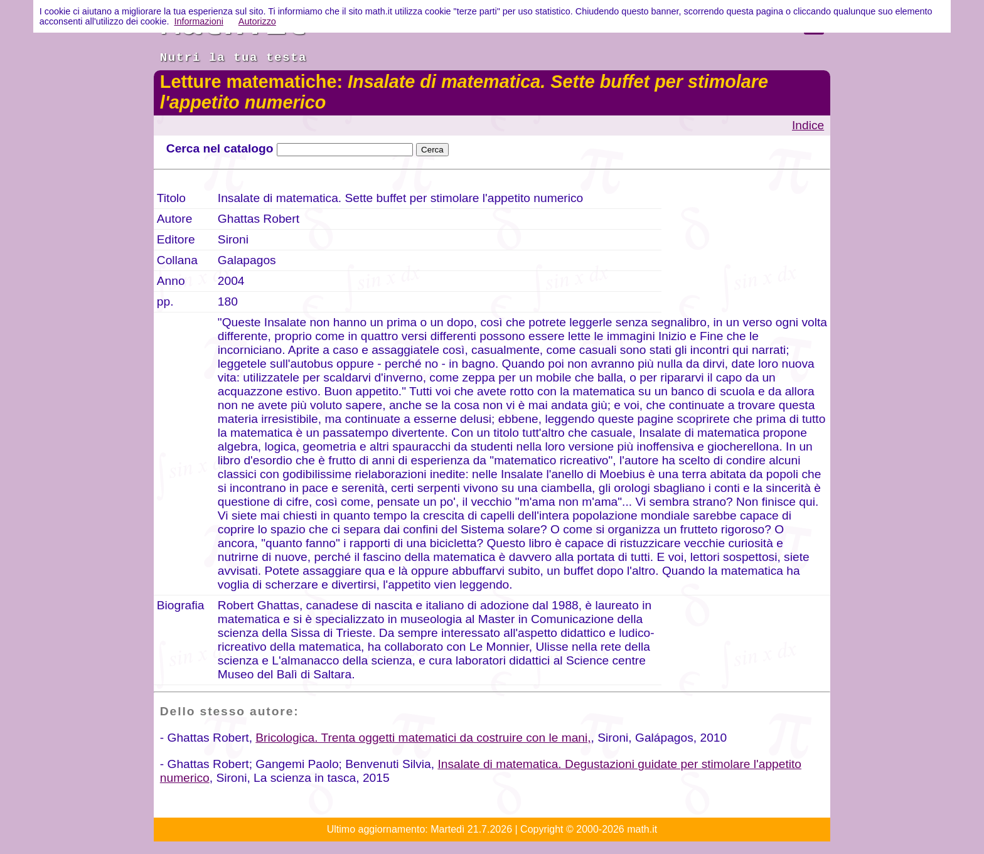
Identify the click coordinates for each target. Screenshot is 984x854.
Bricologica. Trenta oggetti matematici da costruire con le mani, (423, 737)
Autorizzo (257, 21)
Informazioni (198, 21)
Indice (808, 125)
